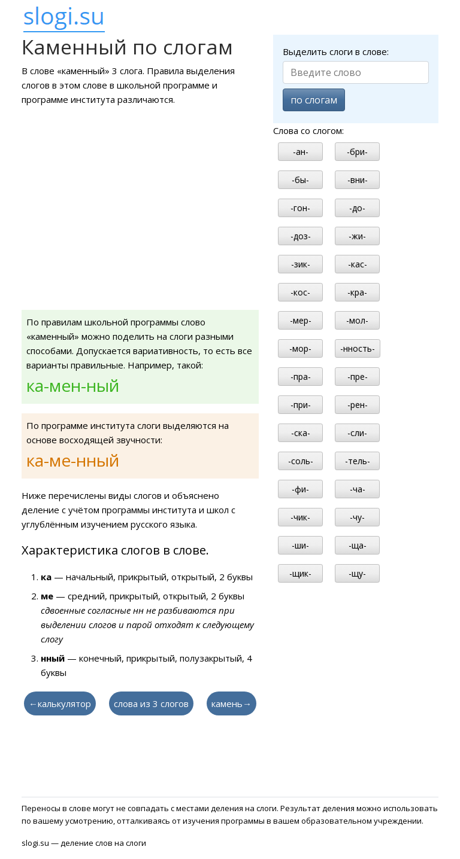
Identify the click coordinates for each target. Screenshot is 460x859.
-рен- (357, 404)
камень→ (231, 703)
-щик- (300, 573)
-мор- (300, 348)
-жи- (357, 236)
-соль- (300, 461)
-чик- (300, 517)
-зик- (300, 264)
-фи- (300, 489)
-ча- (357, 489)
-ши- (300, 545)
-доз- (300, 236)
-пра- (300, 376)
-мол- (357, 320)
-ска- (300, 432)
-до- (357, 208)
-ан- (300, 151)
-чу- (357, 517)
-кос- (300, 292)
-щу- (357, 573)
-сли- (357, 432)
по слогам (313, 99)
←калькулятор (60, 703)
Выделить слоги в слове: (336, 51)
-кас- (357, 264)
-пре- (357, 376)
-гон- (300, 208)
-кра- (357, 292)
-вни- (357, 179)
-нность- (357, 348)
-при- (300, 404)
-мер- (300, 320)
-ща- (358, 545)
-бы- (300, 179)
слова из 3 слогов (151, 703)
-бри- (357, 151)
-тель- (357, 461)
